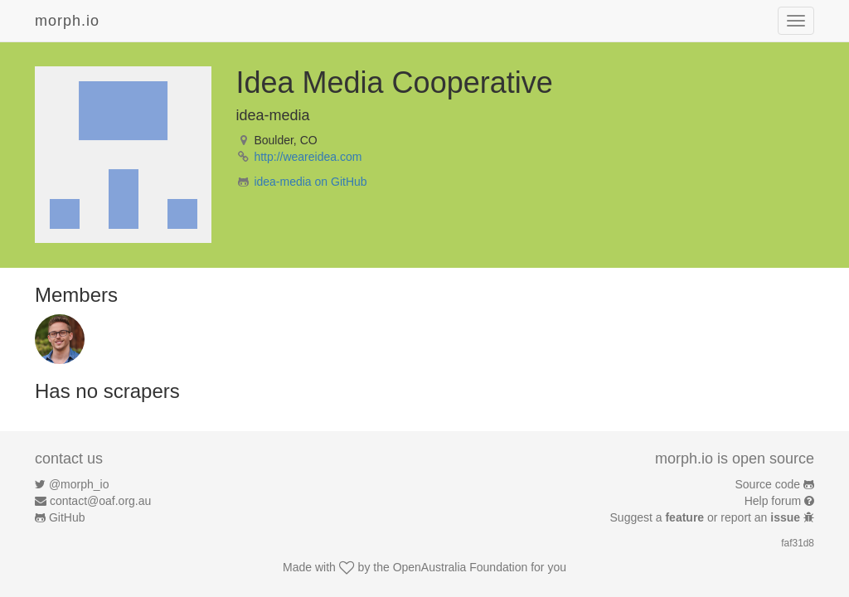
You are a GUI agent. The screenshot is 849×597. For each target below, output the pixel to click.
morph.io (67, 20)
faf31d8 (797, 543)
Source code (768, 484)
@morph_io (79, 484)
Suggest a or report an (706, 517)
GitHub (67, 517)
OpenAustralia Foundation (460, 567)
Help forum (773, 500)
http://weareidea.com (307, 156)
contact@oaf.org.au (100, 500)
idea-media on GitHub (310, 181)
